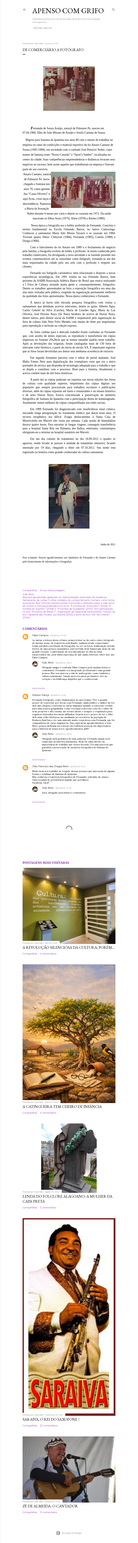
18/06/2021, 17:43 (63, 788)
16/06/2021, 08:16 (64, 734)
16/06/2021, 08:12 (64, 663)
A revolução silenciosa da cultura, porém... (68, 947)
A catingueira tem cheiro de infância (62, 1106)
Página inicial (42, 28)
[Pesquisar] (113, 9)
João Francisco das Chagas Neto (50, 766)
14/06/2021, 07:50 (58, 635)
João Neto (48, 662)
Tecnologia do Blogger (69, 1533)
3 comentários (48, 1207)
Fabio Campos (40, 635)
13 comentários (48, 1512)
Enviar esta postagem (52, 590)
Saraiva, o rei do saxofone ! (51, 1419)
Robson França (40, 695)
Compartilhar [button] (30, 590)
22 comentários (48, 1425)
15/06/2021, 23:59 (58, 695)
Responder (38, 688)
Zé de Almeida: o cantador (50, 1506)
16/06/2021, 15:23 (77, 766)
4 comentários (48, 953)
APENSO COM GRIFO (68, 10)
